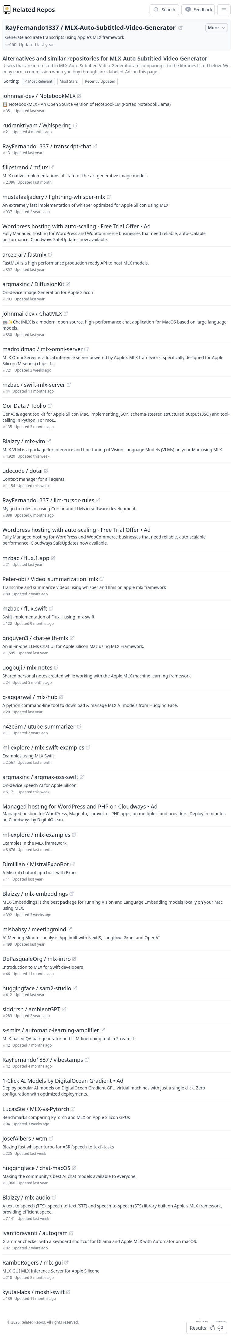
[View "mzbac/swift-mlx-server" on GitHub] (68, 384)
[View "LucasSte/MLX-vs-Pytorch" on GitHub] (72, 1108)
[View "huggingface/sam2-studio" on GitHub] (75, 988)
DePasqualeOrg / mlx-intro (36, 958)
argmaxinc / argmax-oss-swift (40, 777)
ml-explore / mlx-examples (36, 834)
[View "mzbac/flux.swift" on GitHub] (51, 608)
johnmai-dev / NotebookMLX (39, 95)
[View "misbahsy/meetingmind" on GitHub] (69, 929)
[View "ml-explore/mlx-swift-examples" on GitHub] (88, 747)
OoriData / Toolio (24, 405)
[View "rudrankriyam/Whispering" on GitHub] (75, 125)
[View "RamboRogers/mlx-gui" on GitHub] (66, 1262)
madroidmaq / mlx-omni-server (42, 349)
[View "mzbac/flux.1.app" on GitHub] (53, 558)
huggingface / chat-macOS (36, 1168)
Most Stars (69, 81)
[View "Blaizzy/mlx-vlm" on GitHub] (48, 441)
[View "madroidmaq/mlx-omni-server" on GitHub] (86, 349)
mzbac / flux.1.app (25, 558)
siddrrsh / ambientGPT (31, 1009)
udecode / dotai (22, 470)
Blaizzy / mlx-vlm (23, 441)
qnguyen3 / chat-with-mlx (35, 638)
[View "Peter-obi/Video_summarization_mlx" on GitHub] (101, 579)
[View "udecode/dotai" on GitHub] (46, 470)
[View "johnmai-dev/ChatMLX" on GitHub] (65, 313)
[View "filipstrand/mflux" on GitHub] (51, 167)
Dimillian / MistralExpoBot (35, 864)
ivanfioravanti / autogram (35, 1233)
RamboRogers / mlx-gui (32, 1262)
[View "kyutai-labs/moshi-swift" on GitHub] (68, 1292)
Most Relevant (38, 81)
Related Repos (34, 9)
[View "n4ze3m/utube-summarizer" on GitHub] (79, 726)
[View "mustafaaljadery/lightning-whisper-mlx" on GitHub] (108, 196)
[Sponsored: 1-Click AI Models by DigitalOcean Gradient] (116, 1086)
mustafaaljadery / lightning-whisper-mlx (53, 196)
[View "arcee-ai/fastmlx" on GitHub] (50, 254)
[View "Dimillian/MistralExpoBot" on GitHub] (72, 864)
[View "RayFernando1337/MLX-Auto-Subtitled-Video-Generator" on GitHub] (180, 27)
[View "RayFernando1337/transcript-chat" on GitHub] (95, 146)
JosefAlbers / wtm (24, 1138)
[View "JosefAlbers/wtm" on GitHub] (51, 1138)
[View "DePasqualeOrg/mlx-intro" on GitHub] (74, 958)
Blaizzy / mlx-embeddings (35, 893)
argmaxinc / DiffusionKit (33, 284)
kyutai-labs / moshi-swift (33, 1292)
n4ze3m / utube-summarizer (39, 726)
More (217, 28)
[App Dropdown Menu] (224, 9)
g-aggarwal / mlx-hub (30, 697)
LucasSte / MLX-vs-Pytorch (35, 1109)
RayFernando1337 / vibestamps (42, 1059)
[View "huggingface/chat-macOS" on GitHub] (74, 1167)
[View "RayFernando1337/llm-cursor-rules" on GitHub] (98, 500)
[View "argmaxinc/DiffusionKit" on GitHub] (68, 284)
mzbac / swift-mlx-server (33, 384)
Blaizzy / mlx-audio (26, 1197)
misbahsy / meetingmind (34, 929)
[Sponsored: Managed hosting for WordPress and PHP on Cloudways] (116, 812)
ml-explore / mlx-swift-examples (43, 747)
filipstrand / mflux (25, 167)
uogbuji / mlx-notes (27, 667)
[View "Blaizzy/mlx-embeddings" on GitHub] (71, 893)
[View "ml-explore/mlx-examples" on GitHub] (74, 834)
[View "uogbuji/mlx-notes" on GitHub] (56, 667)
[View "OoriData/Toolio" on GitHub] (49, 405)
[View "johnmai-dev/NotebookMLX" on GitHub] (79, 95)
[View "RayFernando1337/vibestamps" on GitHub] (86, 1059)
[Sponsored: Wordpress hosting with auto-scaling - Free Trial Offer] (116, 232)
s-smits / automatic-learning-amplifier (50, 1030)
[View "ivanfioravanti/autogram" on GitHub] (71, 1233)
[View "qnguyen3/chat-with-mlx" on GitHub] (71, 637)
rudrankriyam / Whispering (37, 125)
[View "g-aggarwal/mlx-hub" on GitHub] (61, 696)
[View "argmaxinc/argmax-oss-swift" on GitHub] (81, 776)
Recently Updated (100, 81)
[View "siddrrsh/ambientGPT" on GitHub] (64, 1009)
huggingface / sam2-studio (36, 988)
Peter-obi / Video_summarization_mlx (50, 579)
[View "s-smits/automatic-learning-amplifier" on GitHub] (102, 1030)
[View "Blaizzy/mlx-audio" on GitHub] (54, 1197)
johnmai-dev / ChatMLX (32, 313)
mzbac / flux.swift (24, 608)
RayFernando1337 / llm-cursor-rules (48, 500)
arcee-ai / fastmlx (24, 254)
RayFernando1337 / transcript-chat (46, 146)
